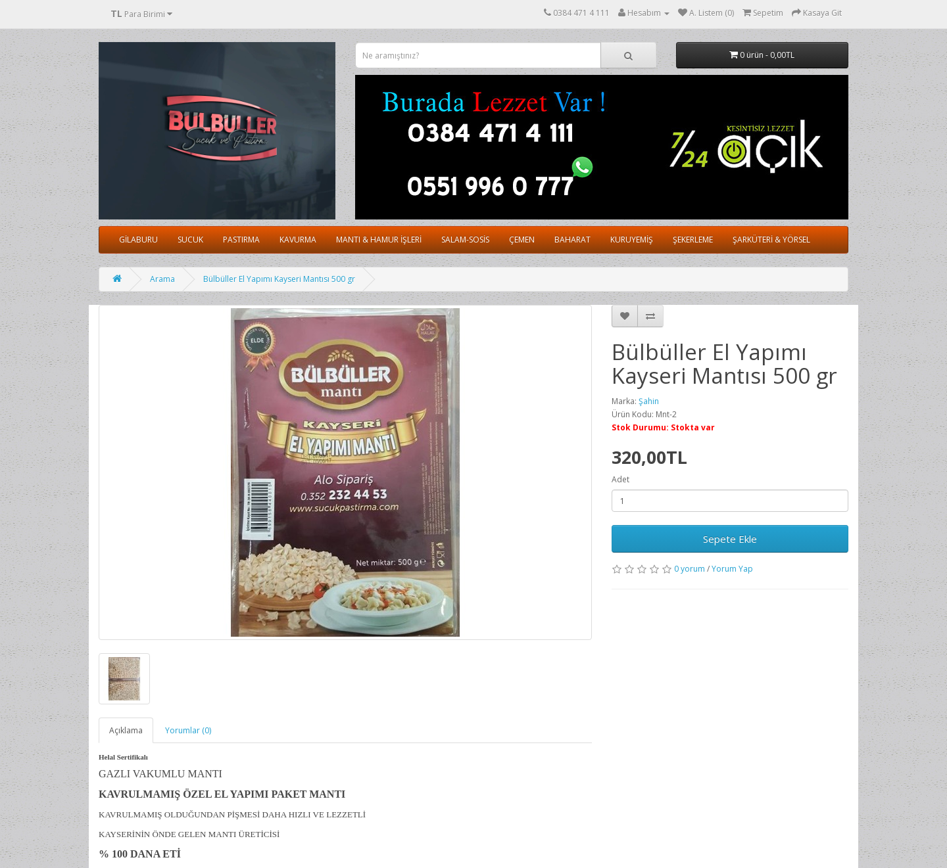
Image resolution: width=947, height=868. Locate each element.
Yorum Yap (732, 568)
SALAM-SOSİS (465, 239)
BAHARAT (572, 239)
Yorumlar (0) (188, 730)
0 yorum (689, 568)
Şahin (649, 401)
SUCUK (190, 239)
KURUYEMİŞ (631, 239)
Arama (162, 279)
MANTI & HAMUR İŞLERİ (379, 239)
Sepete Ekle (730, 538)
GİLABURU (138, 239)
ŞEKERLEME (693, 239)
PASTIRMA (241, 239)
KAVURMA (297, 239)
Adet (620, 479)
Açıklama (126, 730)
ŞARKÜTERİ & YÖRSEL (771, 239)
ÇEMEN (522, 239)
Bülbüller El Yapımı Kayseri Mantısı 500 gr (279, 279)
